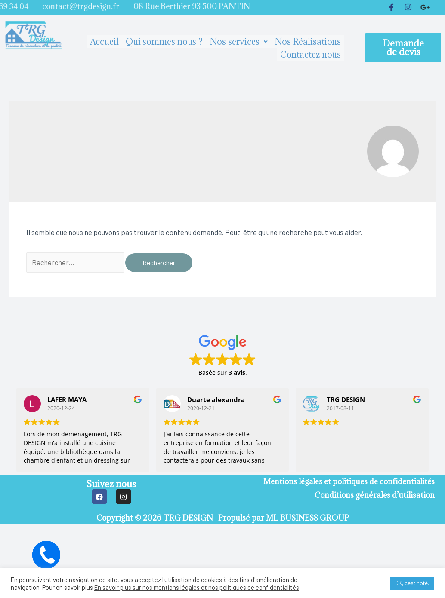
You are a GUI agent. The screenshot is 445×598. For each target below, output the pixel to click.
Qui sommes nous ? (164, 41)
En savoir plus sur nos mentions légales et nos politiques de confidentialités (196, 587)
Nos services (239, 41)
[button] (403, 47)
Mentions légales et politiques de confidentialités (348, 482)
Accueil (104, 41)
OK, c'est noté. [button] (412, 583)
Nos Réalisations (308, 41)
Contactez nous (310, 54)
